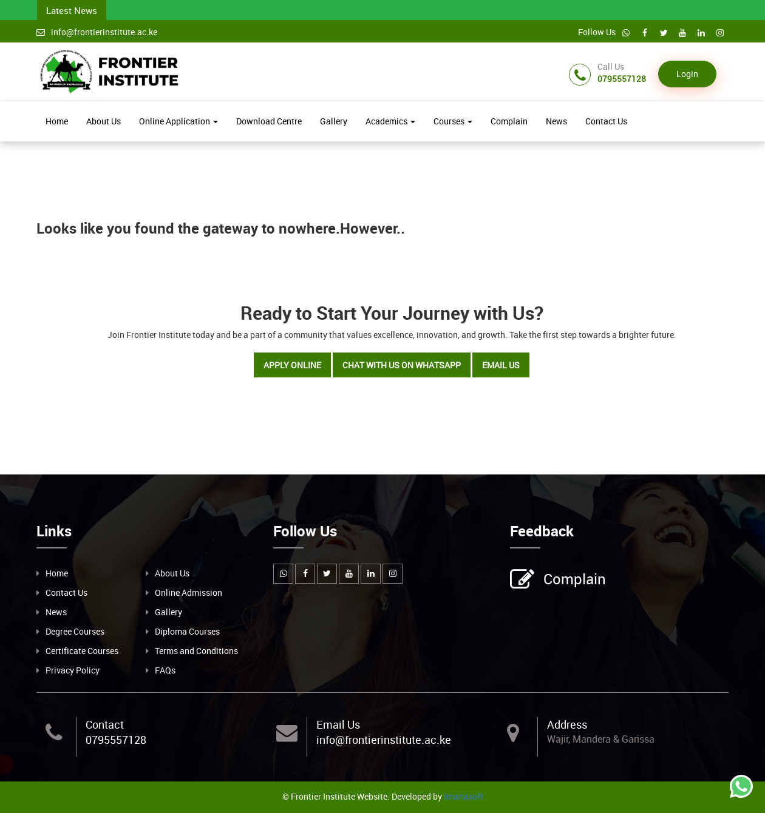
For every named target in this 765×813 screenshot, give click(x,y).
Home (57, 121)
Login (687, 73)
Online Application (178, 121)
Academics (390, 121)
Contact (105, 724)
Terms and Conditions (196, 650)
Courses (452, 121)
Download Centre (269, 121)
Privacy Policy (73, 670)
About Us (103, 121)
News (556, 121)
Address (567, 724)
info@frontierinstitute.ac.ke (96, 32)
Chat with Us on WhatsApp (401, 365)
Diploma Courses (187, 631)
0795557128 (116, 739)
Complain (509, 121)
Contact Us (606, 121)
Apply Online (292, 365)
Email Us (501, 365)
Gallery (333, 121)
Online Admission (188, 592)
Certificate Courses (82, 650)
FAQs (165, 670)
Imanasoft (463, 796)
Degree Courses (75, 631)
